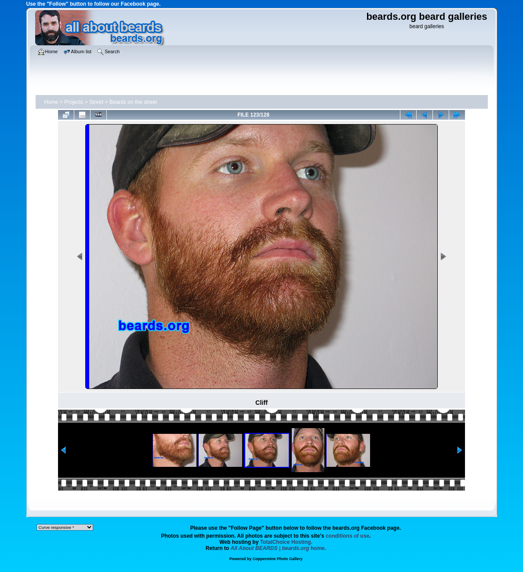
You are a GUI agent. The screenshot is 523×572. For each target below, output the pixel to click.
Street (96, 102)
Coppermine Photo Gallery (278, 559)
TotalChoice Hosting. (286, 542)
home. (279, 548)
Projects (73, 102)
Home (51, 102)
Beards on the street (133, 102)
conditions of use (347, 536)
